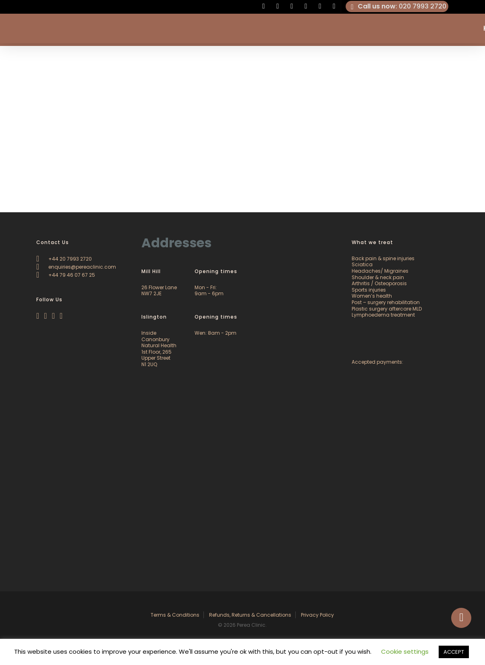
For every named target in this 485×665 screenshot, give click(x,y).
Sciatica (362, 264)
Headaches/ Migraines (380, 270)
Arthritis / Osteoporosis (379, 283)
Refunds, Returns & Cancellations (250, 614)
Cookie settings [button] (405, 651)
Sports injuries (369, 289)
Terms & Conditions (175, 614)
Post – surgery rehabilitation (386, 302)
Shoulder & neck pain (378, 277)
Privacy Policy (317, 614)
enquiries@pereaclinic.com (76, 266)
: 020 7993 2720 (397, 6)
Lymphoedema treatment (383, 314)
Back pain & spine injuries (383, 258)
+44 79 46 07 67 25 (65, 274)
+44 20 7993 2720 (64, 258)
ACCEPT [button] (454, 652)
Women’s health (372, 295)
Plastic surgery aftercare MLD (387, 308)
